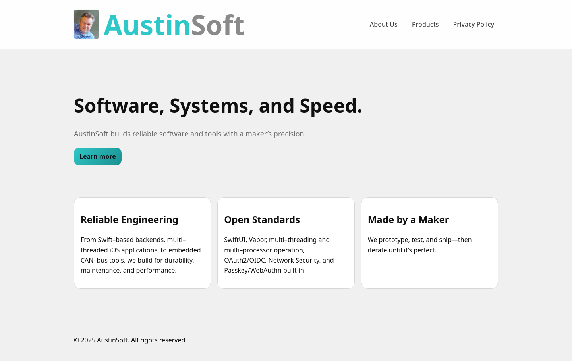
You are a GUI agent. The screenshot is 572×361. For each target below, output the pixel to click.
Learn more (97, 156)
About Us (384, 24)
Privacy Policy (473, 24)
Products (425, 24)
